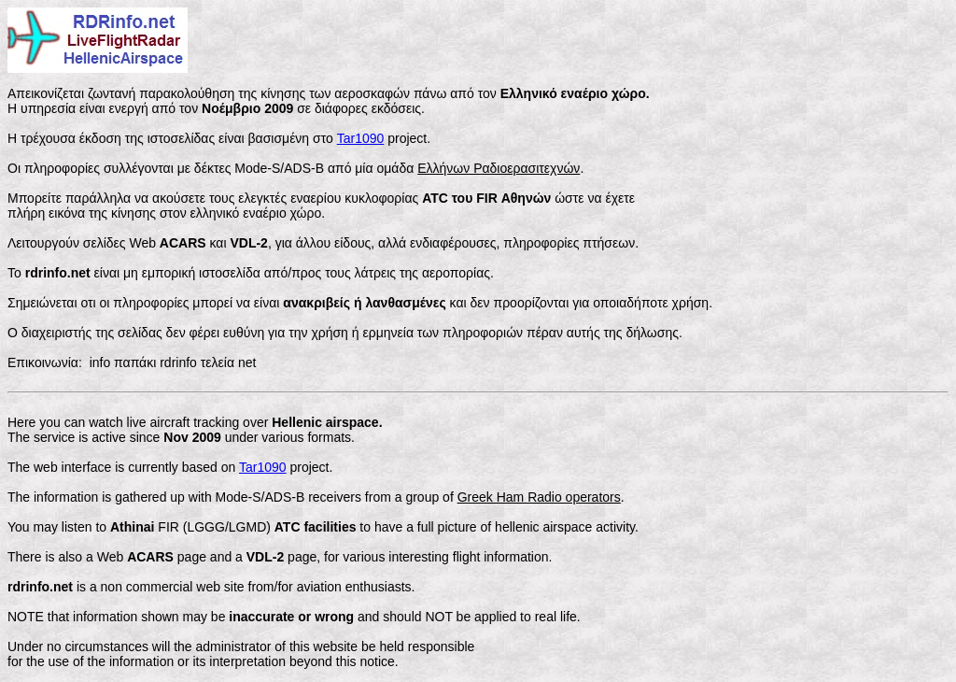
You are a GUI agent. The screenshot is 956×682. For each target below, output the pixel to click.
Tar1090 (361, 138)
